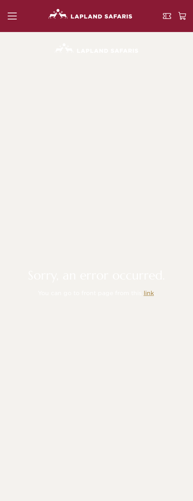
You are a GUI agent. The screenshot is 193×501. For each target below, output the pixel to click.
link (149, 293)
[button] (12, 16)
